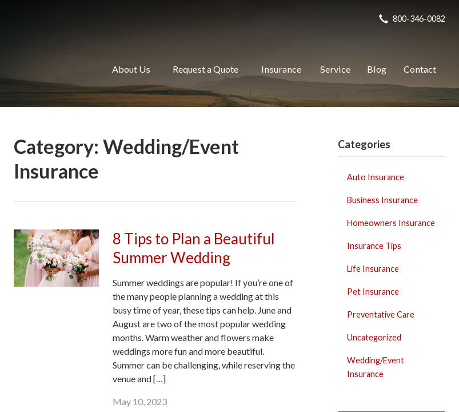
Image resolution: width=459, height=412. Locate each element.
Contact (420, 69)
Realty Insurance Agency (50, 69)
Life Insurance (373, 269)
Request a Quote (205, 69)
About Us (131, 69)
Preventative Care (380, 314)
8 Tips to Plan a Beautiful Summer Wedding (194, 248)
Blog (376, 69)
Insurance (281, 69)
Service (335, 69)
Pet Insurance (373, 291)
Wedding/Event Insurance (375, 367)
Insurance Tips (374, 246)
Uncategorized (374, 337)
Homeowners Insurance (391, 223)
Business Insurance (382, 200)
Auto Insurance (375, 177)
